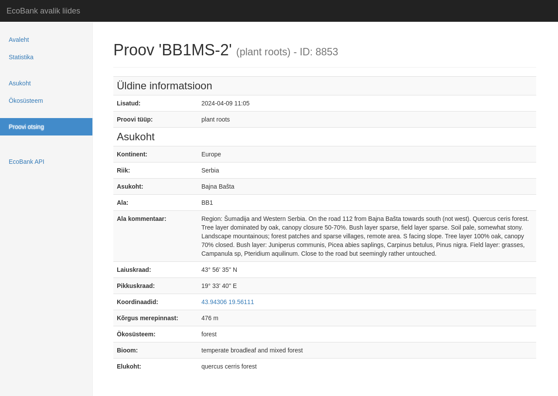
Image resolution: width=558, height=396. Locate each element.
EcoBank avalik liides (43, 11)
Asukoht (20, 83)
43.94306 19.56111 (227, 301)
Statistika (21, 57)
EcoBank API (26, 161)
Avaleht (19, 39)
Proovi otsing (26, 126)
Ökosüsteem (26, 100)
